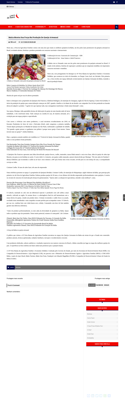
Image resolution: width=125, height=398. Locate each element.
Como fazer (91, 55)
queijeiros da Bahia (69, 48)
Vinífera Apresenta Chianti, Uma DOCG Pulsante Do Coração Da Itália (32, 268)
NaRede (64, 394)
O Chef (76, 27)
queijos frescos (50, 178)
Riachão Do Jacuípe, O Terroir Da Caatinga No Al (24, 100)
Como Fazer (86, 27)
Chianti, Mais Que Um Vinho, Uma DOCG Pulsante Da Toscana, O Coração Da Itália (36, 263)
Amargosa (78, 112)
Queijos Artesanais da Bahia (72, 90)
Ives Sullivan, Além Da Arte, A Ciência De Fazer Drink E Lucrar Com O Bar (33, 216)
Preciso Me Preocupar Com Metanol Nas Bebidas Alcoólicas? (28, 214)
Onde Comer (65, 27)
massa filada (71, 178)
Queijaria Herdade (51, 199)
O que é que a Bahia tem (95, 63)
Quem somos (11, 2)
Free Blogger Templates (81, 395)
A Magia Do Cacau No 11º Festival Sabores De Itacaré (26, 172)
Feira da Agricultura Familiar (24, 48)
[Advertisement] (83, 16)
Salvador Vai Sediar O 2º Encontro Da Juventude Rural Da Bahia (30, 266)
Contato (20, 2)
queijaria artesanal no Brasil (36, 84)
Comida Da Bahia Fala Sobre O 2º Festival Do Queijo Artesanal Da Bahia (32, 170)
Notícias (53, 27)
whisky (27, 245)
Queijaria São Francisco (41, 112)
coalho (57, 178)
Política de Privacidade (32, 2)
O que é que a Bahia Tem (23, 27)
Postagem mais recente (15, 329)
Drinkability (40, 27)
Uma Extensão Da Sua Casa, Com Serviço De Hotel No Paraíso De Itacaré (33, 173)
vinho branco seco (18, 245)
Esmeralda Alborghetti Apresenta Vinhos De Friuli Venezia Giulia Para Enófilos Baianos (38, 265)
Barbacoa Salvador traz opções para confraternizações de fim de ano (106, 280)
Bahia (10, 84)
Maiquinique (11, 202)
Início (10, 27)
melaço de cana (11, 189)
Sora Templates (66, 395)
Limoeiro (78, 181)
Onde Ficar (90, 71)
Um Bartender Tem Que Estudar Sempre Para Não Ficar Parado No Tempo (33, 168)
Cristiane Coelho (12, 194)
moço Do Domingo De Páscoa (52, 100)
